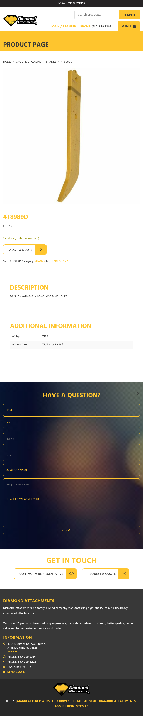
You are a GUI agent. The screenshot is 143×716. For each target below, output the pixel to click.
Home (7, 62)
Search (129, 15)
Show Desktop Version (71, 3)
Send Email (16, 672)
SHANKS (51, 62)
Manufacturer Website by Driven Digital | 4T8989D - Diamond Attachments (76, 701)
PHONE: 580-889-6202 (21, 662)
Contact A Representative (41, 574)
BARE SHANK (60, 262)
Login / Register (63, 27)
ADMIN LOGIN (64, 706)
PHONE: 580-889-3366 (21, 657)
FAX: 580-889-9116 (19, 667)
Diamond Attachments (28, 601)
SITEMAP (82, 706)
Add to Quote (20, 250)
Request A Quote (102, 574)
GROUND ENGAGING (28, 62)
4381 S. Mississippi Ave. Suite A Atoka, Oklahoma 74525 (73, 648)
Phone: (95, 27)
